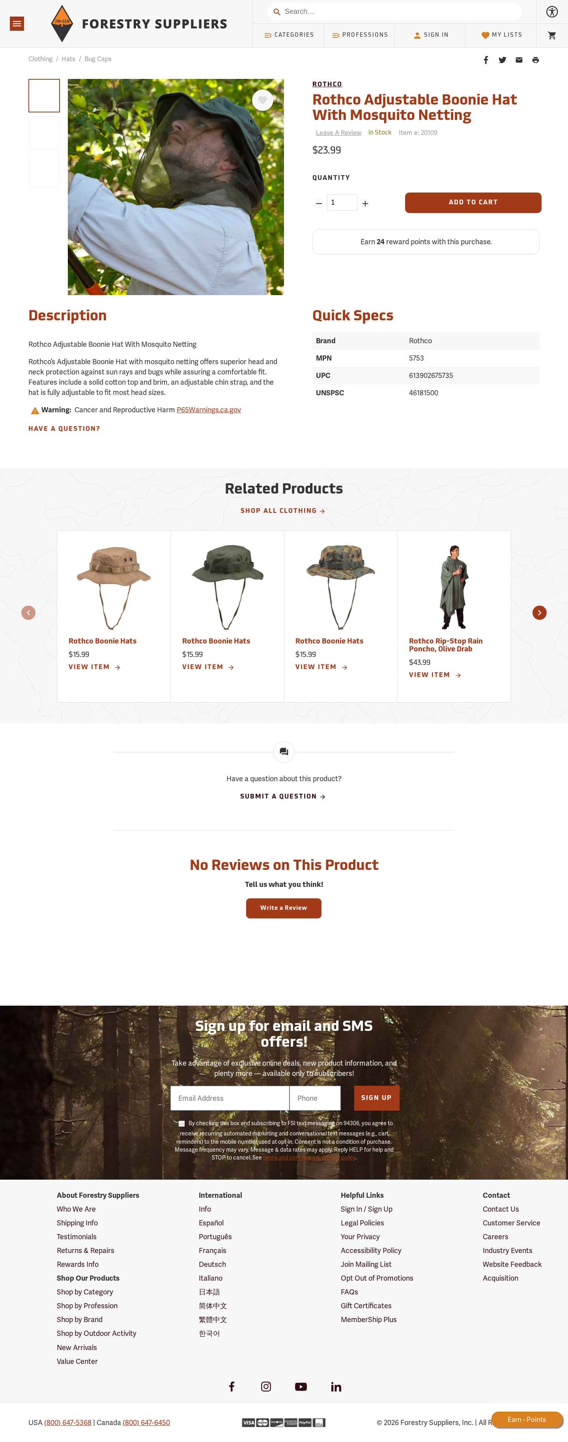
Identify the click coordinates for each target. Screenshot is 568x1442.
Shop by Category (85, 1291)
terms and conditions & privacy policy (309, 1157)
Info (205, 1209)
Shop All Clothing (283, 511)
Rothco (327, 85)
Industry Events (507, 1250)
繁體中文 (213, 1319)
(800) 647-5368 (68, 1422)
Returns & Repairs (85, 1250)
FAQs (349, 1291)
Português (215, 1236)
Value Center (77, 1361)
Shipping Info (77, 1222)
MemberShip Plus (369, 1319)
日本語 (209, 1291)
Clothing (40, 59)
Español (211, 1222)
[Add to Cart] (473, 203)
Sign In (431, 35)
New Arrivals (77, 1347)
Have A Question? (64, 429)
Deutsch (212, 1264)
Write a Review (283, 908)
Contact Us (501, 1209)
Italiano (210, 1278)
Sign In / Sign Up (366, 1209)
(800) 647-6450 (146, 1422)
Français (212, 1250)
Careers (495, 1236)
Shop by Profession (87, 1305)
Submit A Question (283, 796)
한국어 (209, 1333)
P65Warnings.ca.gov (209, 409)
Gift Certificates (366, 1305)
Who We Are (76, 1209)
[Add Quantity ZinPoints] (365, 203)
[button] (28, 613)
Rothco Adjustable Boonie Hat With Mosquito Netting (414, 109)
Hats (68, 59)
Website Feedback (512, 1264)
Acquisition (500, 1278)
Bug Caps (98, 59)
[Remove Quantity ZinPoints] (318, 203)
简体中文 (213, 1305)
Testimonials (77, 1236)
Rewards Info (78, 1264)
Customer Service (511, 1222)
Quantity (331, 178)
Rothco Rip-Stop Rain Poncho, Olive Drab (446, 645)
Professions (360, 35)
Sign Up (376, 1098)
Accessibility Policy (371, 1250)
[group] (44, 95)
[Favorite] (262, 100)
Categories (289, 35)
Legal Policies (362, 1222)
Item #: (418, 133)
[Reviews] (336, 132)
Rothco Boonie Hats (102, 641)
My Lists (502, 35)
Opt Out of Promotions (377, 1278)
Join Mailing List (366, 1264)
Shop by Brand (80, 1319)
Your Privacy (360, 1236)
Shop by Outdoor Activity (96, 1333)
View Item (95, 667)
